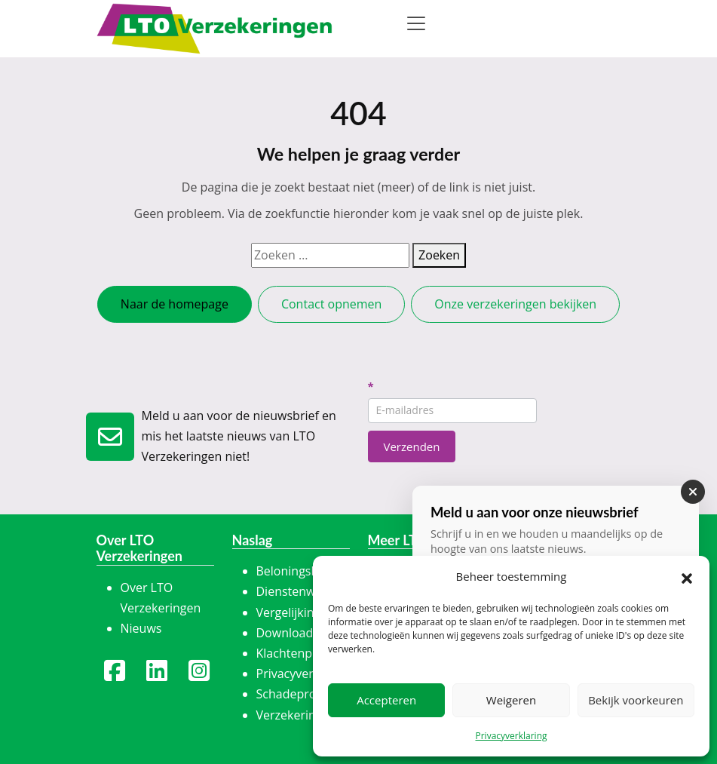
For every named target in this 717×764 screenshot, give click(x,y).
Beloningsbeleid (301, 571)
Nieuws (141, 628)
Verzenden (412, 446)
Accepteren (386, 699)
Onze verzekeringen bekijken (515, 304)
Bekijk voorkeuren (635, 699)
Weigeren (511, 699)
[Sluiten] (693, 492)
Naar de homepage (174, 304)
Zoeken (439, 255)
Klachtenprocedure (309, 653)
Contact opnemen (331, 304)
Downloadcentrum (308, 632)
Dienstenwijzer (297, 591)
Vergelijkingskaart (306, 612)
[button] (686, 577)
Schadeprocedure (306, 694)
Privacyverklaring (511, 735)
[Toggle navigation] (416, 23)
